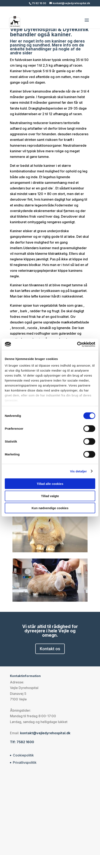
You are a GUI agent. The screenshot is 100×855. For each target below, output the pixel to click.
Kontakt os (50, 648)
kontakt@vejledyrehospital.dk (45, 733)
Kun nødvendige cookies (50, 508)
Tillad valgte (50, 496)
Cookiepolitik (23, 755)
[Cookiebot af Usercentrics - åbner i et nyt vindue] (77, 344)
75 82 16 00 (39, 3)
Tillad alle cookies (50, 483)
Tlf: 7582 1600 (22, 742)
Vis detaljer (78, 471)
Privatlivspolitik (25, 762)
